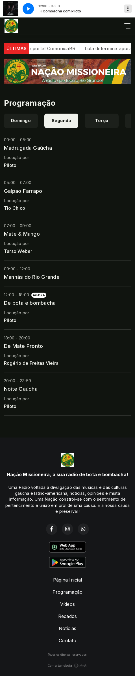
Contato (67, 640)
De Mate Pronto (23, 346)
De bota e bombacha (30, 303)
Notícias (68, 628)
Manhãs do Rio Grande (32, 277)
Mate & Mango (22, 234)
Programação (68, 592)
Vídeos (67, 604)
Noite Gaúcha (21, 389)
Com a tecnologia (67, 666)
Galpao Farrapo (23, 191)
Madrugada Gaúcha (28, 148)
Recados (67, 616)
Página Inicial (67, 580)
